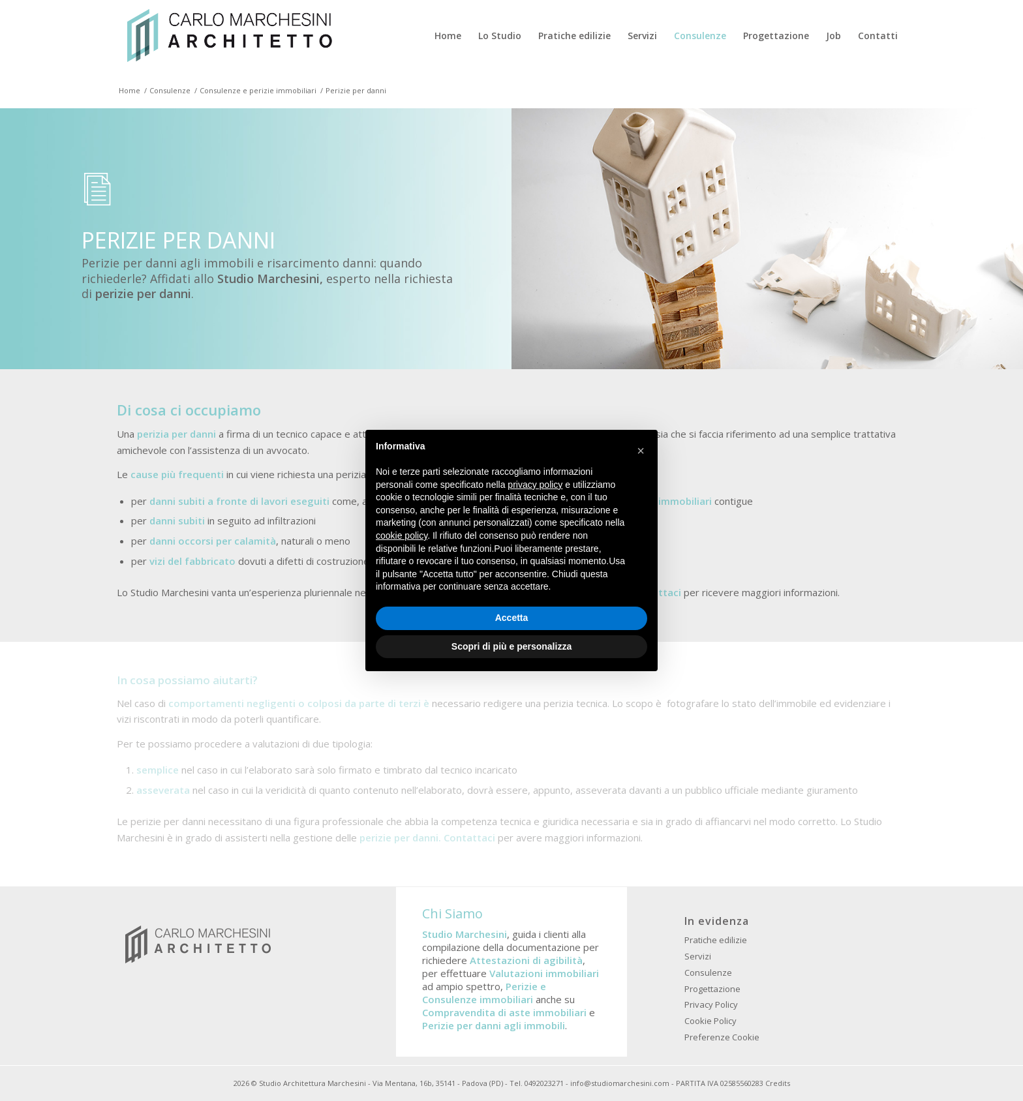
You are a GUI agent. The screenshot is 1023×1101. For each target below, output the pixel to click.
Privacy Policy (711, 1004)
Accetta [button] (511, 617)
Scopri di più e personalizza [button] (511, 646)
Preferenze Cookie (721, 1037)
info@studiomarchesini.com (619, 1083)
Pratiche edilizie (715, 940)
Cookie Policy (710, 1021)
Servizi (697, 956)
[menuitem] (448, 36)
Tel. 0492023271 (537, 1083)
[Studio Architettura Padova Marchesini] (229, 36)
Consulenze (708, 972)
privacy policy (535, 484)
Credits (777, 1083)
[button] (640, 450)
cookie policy (401, 535)
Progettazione (712, 989)
